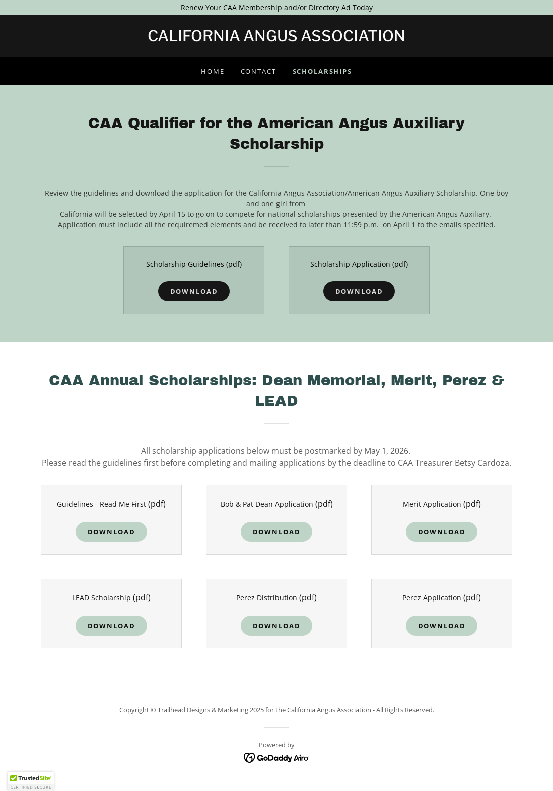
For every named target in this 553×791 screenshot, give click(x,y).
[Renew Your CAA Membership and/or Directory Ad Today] (276, 7)
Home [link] (212, 71)
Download (194, 291)
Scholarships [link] (322, 71)
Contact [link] (258, 71)
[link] (276, 38)
